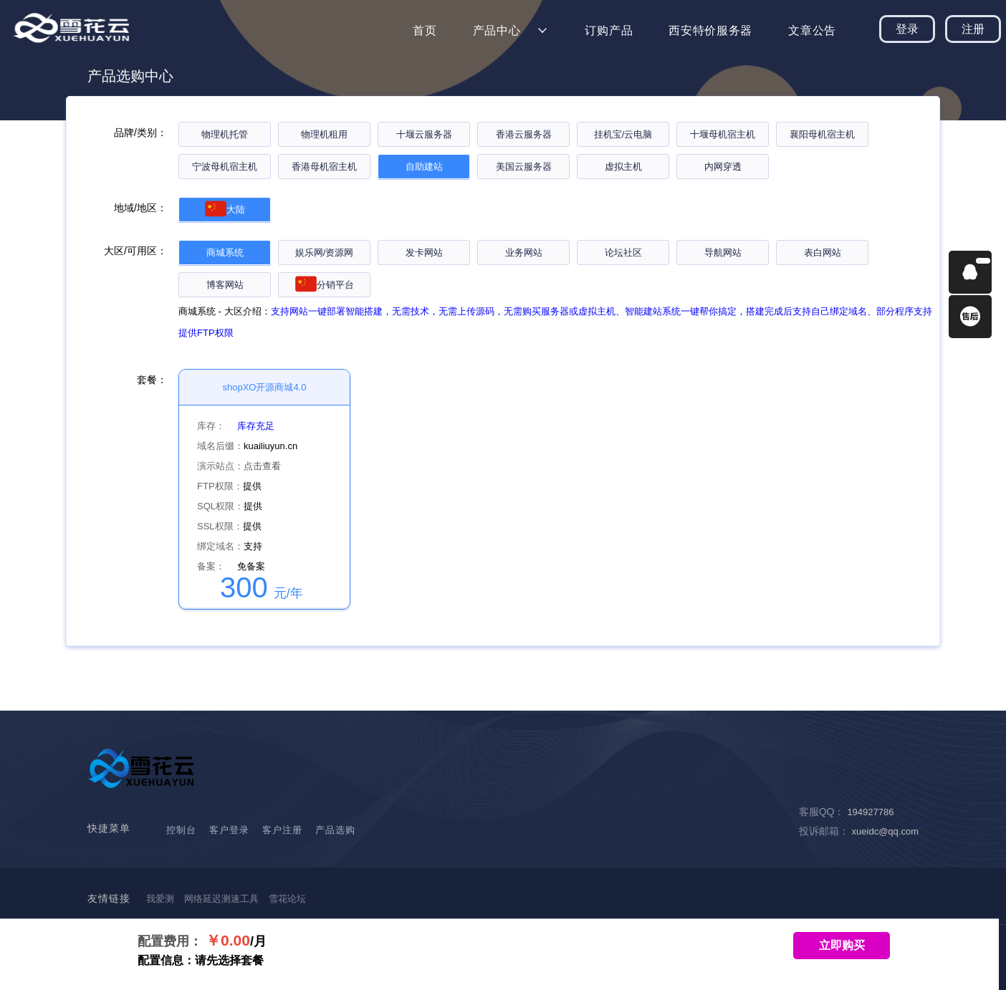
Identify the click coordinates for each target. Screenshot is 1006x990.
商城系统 (225, 252)
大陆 (225, 209)
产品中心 (497, 30)
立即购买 (842, 945)
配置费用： (170, 941)
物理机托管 (224, 134)
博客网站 (225, 284)
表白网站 (822, 252)
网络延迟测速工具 (221, 898)
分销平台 (324, 284)
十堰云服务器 (424, 134)
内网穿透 (723, 166)
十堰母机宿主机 (722, 134)
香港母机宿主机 (324, 166)
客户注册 (282, 830)
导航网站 (723, 252)
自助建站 (424, 166)
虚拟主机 (623, 166)
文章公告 (812, 30)
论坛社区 (623, 252)
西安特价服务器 (710, 30)
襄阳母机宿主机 (822, 134)
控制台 (181, 830)
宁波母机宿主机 (224, 166)
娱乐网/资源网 (324, 252)
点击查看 (262, 466)
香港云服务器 (524, 134)
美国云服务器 (524, 166)
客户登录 (229, 830)
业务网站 (523, 252)
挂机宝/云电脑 (623, 134)
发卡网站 (424, 252)
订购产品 (609, 30)
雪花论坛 (287, 898)
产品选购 (335, 830)
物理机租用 (324, 134)
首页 (424, 30)
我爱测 (160, 898)
